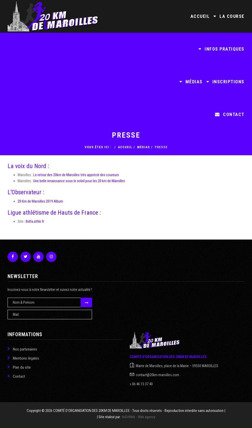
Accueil (200, 16)
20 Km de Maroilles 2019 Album (40, 201)
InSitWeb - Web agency (138, 417)
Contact (229, 114)
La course (228, 16)
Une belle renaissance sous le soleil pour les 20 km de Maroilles (79, 181)
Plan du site (19, 367)
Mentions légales (23, 358)
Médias (191, 81)
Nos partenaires (22, 349)
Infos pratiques (221, 49)
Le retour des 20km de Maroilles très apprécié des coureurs (76, 175)
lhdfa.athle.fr (35, 221)
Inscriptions (225, 81)
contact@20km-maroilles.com (157, 375)
